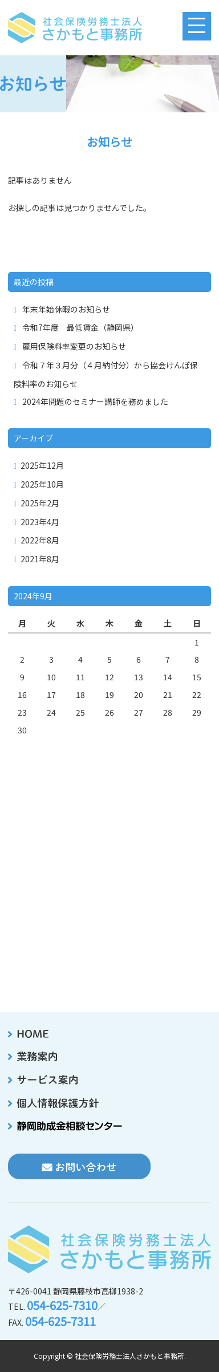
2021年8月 (40, 559)
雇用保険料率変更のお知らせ (74, 346)
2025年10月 (42, 484)
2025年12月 (42, 465)
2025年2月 (40, 503)
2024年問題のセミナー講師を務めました (95, 401)
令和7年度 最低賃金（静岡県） (80, 327)
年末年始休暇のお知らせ (66, 309)
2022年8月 (40, 540)
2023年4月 (40, 521)
